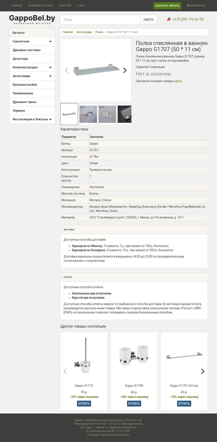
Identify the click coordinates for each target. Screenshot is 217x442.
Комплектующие (32, 67)
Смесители (32, 41)
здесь (178, 81)
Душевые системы (27, 50)
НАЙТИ (148, 19)
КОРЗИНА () (196, 5)
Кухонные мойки (25, 84)
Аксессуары (32, 76)
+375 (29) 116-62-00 (188, 19)
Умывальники (23, 93)
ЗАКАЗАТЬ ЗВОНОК (167, 5)
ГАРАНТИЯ (65, 5)
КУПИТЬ (84, 403)
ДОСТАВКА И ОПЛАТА (41, 5)
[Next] (124, 70)
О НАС (80, 5)
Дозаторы (20, 58)
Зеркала (19, 110)
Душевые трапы (25, 102)
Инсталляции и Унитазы (32, 119)
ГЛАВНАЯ (17, 5)
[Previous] (67, 70)
